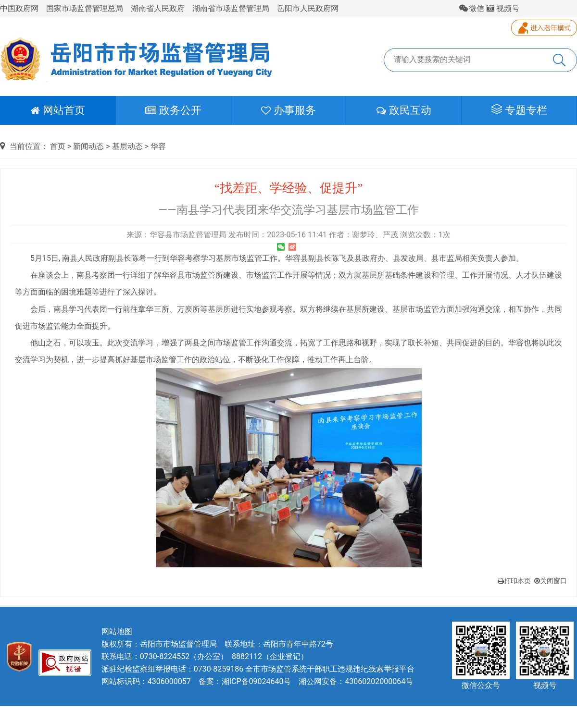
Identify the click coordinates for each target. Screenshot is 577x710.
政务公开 (173, 110)
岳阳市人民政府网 (308, 8)
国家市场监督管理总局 (84, 8)
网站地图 (116, 631)
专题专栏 (519, 109)
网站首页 (58, 110)
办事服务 (288, 110)
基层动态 (127, 146)
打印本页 (514, 581)
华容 (158, 146)
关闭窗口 (550, 581)
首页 (57, 146)
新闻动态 (88, 146)
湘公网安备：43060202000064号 (356, 681)
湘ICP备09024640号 (256, 681)
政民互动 (403, 110)
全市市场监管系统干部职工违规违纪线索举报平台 (329, 668)
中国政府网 (19, 8)
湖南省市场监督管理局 (230, 8)
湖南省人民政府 (158, 8)
